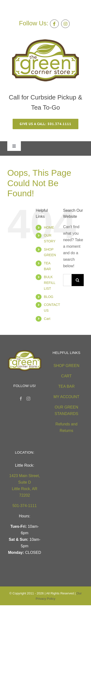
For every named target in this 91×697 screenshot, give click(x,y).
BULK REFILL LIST (49, 282)
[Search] (78, 280)
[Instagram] (28, 399)
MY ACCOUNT (66, 397)
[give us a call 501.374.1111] (45, 124)
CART (66, 376)
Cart (47, 319)
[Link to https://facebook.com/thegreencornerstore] (54, 24)
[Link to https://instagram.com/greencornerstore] (65, 24)
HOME (49, 227)
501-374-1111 (24, 506)
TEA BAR (66, 386)
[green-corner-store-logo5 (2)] (45, 41)
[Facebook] (21, 399)
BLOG (48, 297)
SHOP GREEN (66, 366)
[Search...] (67, 280)
